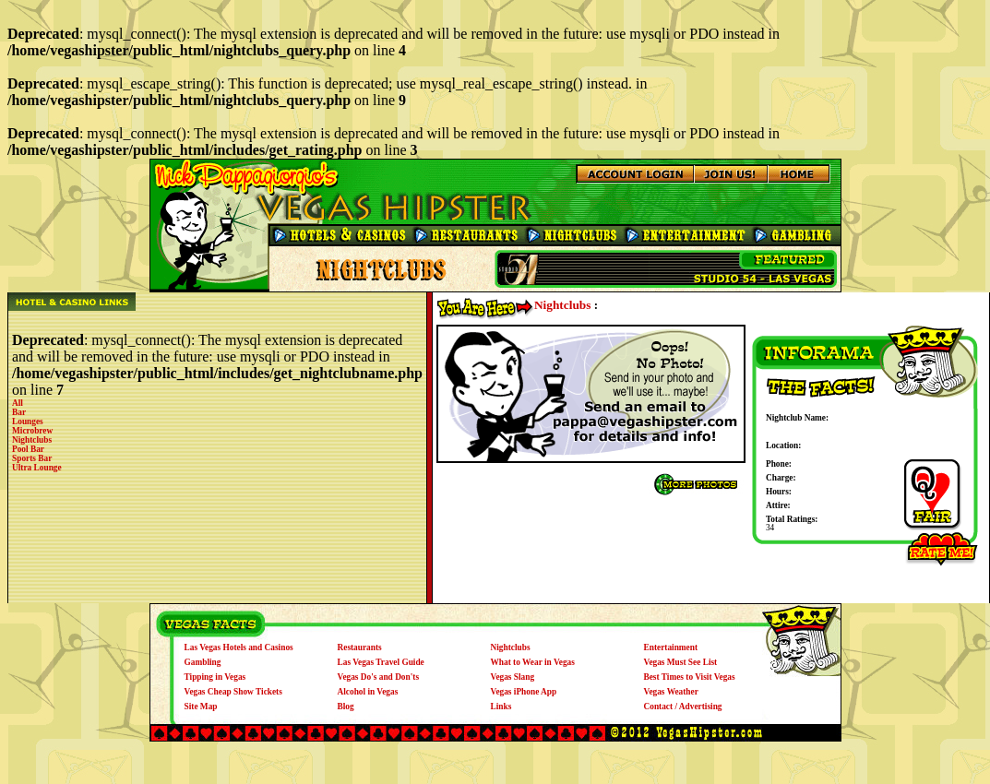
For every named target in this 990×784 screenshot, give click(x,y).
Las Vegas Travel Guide (381, 662)
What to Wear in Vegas (533, 662)
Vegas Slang (513, 677)
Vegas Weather (671, 691)
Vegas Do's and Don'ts (379, 677)
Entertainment (671, 647)
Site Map (201, 706)
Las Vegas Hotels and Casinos (239, 647)
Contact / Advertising (683, 706)
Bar (19, 412)
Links (501, 706)
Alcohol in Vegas (368, 691)
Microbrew (32, 430)
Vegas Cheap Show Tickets (233, 691)
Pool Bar (28, 449)
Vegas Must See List (681, 662)
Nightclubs (32, 440)
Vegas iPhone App (524, 691)
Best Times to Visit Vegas (689, 677)
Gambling (203, 662)
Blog (346, 706)
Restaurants (360, 647)
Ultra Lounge (37, 467)
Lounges (27, 421)
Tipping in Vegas (215, 677)
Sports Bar (32, 458)
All (17, 403)
